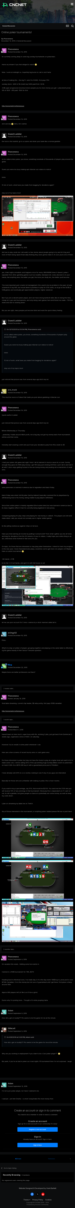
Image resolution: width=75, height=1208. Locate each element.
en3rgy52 (12, 633)
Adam (10, 1010)
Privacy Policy (37, 1200)
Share (18, 1158)
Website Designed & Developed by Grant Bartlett (37, 1188)
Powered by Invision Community (38, 1204)
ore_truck (12, 390)
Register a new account (37, 1129)
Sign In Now (37, 1145)
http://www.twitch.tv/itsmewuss (13, 106)
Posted (17, 52)
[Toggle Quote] (5, 329)
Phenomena (8, 39)
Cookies (48, 1200)
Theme (26, 1200)
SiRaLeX (11, 1028)
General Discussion (24, 41)
